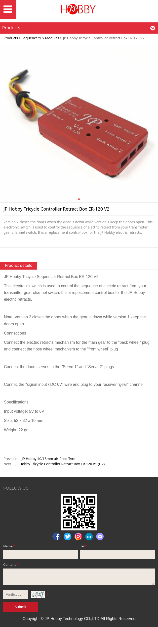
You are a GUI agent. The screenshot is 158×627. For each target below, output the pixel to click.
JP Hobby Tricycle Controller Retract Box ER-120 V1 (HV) (60, 463)
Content (11, 564)
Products (10, 38)
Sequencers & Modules (40, 38)
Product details (18, 265)
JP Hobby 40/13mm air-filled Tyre (48, 458)
